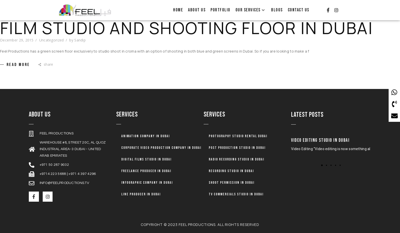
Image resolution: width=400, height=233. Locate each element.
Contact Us (298, 10)
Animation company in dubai (145, 136)
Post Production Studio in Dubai (237, 148)
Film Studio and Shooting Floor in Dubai (186, 28)
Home (178, 10)
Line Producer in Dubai (141, 194)
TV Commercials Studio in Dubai (236, 194)
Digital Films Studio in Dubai (146, 159)
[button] (322, 165)
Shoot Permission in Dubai (231, 182)
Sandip (80, 40)
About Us (196, 10)
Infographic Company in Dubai (147, 182)
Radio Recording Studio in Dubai (236, 159)
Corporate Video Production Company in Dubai (161, 148)
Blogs (277, 10)
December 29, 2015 (17, 40)
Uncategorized (51, 40)
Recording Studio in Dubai (231, 171)
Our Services (250, 10)
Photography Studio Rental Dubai (238, 136)
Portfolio (220, 10)
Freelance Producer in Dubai (146, 171)
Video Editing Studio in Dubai (320, 140)
